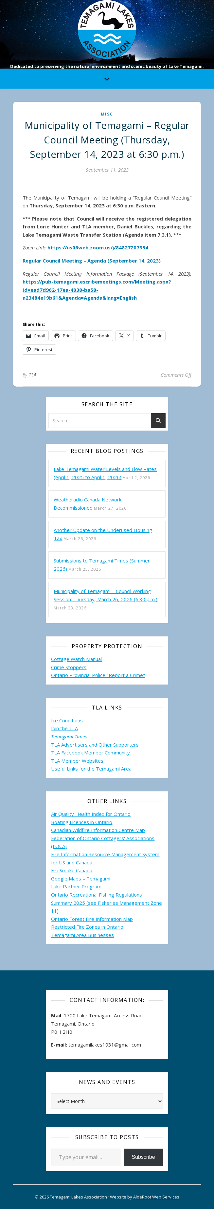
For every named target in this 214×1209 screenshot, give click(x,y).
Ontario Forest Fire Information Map (92, 919)
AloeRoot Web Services (156, 1197)
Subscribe (143, 1157)
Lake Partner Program (76, 886)
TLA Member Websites (77, 760)
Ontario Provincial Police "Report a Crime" (98, 675)
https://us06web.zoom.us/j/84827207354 (97, 247)
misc (107, 114)
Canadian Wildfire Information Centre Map (98, 830)
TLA (33, 374)
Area (126, 768)
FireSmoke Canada (71, 870)
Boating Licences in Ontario (81, 822)
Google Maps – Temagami (80, 878)
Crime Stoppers (68, 667)
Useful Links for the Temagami (86, 768)
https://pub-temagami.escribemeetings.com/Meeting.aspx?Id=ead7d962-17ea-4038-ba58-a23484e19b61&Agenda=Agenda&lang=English (97, 289)
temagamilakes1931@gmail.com (104, 1044)
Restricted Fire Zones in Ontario (87, 926)
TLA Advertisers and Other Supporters (95, 744)
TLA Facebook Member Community (90, 752)
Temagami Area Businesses (82, 935)
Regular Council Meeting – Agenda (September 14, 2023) (92, 260)
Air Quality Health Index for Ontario (91, 814)
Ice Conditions (67, 720)
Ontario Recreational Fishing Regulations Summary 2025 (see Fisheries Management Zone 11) (106, 902)
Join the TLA (64, 728)
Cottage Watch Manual (76, 659)
